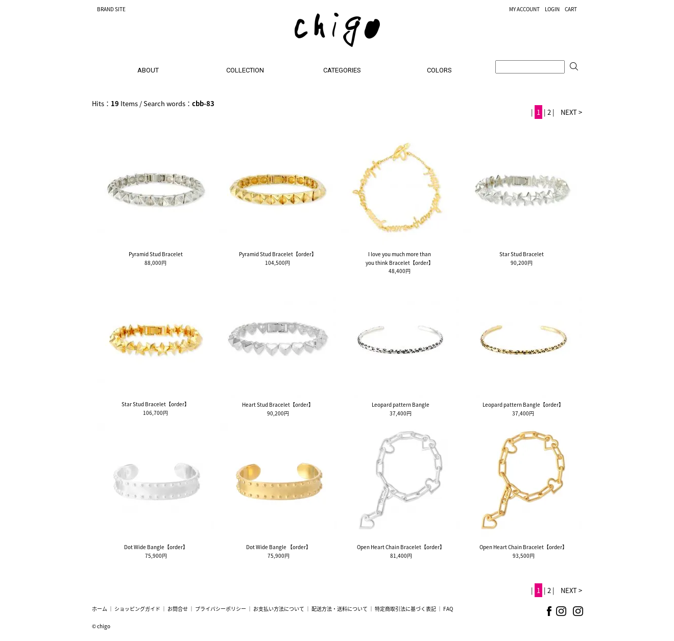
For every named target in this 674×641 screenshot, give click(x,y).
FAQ (448, 608)
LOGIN (552, 9)
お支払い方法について (278, 608)
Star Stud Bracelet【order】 (155, 404)
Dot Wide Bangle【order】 (156, 547)
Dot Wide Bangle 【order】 (278, 547)
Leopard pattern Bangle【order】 (523, 404)
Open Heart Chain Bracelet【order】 (401, 547)
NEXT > (571, 112)
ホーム (99, 608)
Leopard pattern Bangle (400, 404)
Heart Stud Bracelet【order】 (278, 404)
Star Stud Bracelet (521, 254)
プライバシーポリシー (220, 608)
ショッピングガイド (137, 608)
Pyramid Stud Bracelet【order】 (278, 254)
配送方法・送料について (339, 608)
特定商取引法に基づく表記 (405, 608)
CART (571, 9)
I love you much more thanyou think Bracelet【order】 (400, 258)
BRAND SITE (111, 9)
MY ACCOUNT (524, 9)
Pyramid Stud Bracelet (156, 254)
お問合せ (177, 608)
